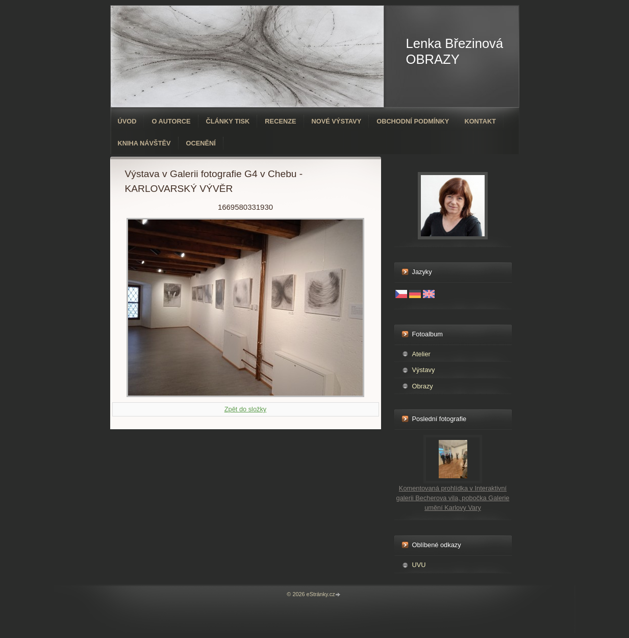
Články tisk (228, 121)
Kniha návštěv (144, 143)
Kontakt (480, 121)
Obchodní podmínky (412, 121)
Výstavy (423, 370)
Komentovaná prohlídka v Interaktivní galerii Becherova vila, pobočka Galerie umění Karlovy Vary (453, 497)
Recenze (280, 121)
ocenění (201, 143)
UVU (419, 565)
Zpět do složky (245, 409)
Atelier (421, 354)
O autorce (171, 121)
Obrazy (422, 386)
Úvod (127, 121)
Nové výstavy (337, 121)
